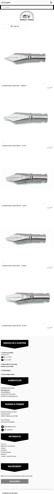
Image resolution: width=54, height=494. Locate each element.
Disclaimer (4, 450)
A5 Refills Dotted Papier (8, 388)
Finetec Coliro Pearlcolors (8, 394)
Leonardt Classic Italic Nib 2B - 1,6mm (14, 205)
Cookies (3, 448)
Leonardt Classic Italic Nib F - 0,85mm (14, 85)
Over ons (3, 444)
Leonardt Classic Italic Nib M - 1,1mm (14, 145)
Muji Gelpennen (5, 390)
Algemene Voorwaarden (8, 446)
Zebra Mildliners (5, 392)
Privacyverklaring (6, 452)
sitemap (34, 490)
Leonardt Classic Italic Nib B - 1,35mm (14, 265)
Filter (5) (15, 26)
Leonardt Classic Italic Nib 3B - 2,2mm (14, 325)
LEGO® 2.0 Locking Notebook (9, 396)
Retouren (4, 454)
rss (37, 490)
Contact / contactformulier (8, 456)
